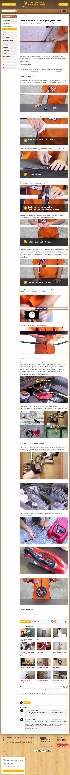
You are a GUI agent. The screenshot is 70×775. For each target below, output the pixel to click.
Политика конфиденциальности (46, 746)
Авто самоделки (6, 20)
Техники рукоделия (7, 64)
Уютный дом (6, 50)
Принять (13, 771)
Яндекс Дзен (43, 737)
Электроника (6, 23)
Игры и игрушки (6, 56)
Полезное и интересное (8, 34)
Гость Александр (31, 710)
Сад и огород (6, 37)
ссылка (58, 71)
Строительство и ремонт (8, 29)
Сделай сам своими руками (35, 3)
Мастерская (5, 47)
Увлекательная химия (8, 26)
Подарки (5, 67)
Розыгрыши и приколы (8, 59)
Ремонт (43, 23)
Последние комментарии (45, 741)
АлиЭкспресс (34, 71)
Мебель (4, 53)
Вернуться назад (25, 621)
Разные (4, 62)
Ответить (28, 715)
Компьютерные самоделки (9, 32)
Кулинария (5, 44)
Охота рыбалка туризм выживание (8, 41)
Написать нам (42, 744)
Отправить (27, 702)
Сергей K (30, 719)
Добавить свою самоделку (45, 739)
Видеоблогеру (43, 742)
